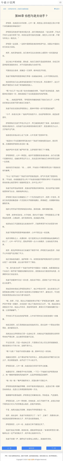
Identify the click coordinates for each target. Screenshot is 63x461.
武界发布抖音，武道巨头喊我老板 (18, 9)
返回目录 (31, 448)
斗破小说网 (30, 459)
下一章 (54, 448)
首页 (4, 9)
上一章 (9, 448)
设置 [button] (57, 9)
